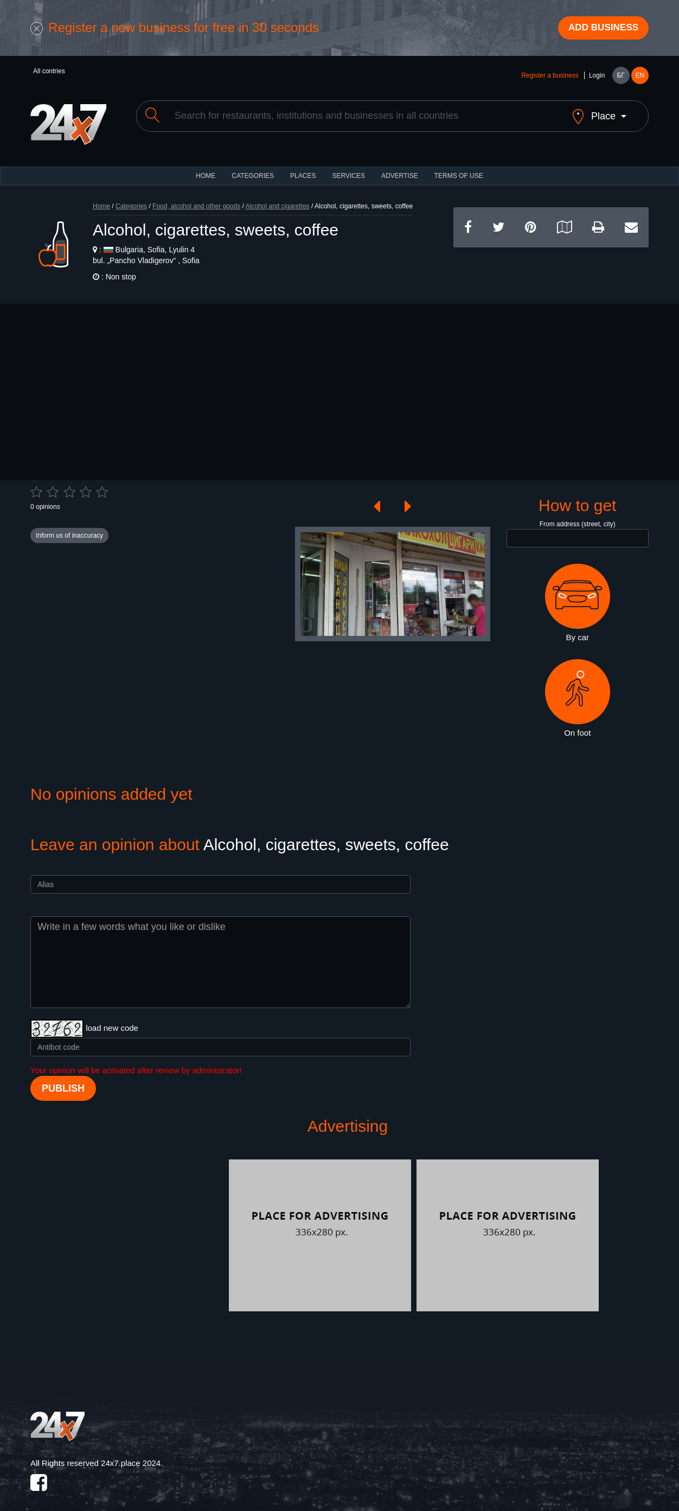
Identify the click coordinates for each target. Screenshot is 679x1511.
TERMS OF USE (458, 168)
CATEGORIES (253, 168)
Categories (131, 198)
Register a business (549, 77)
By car (577, 595)
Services (348, 168)
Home (101, 198)
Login (597, 77)
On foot (577, 691)
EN (640, 77)
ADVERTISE (399, 168)
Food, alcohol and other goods (196, 198)
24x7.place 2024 (131, 1455)
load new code (112, 1020)
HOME (205, 168)
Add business (600, 28)
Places (303, 168)
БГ (620, 77)
